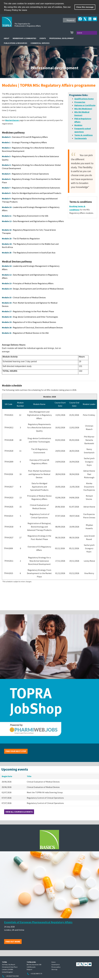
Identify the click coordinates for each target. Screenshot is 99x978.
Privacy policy (55, 967)
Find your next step (16, 751)
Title (29, 776)
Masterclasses (12, 120)
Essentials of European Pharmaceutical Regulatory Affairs (38, 922)
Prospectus (79, 102)
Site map (54, 969)
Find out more (13, 941)
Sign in (79, 33)
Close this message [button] (84, 7)
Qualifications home (84, 98)
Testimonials (80, 138)
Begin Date (7, 776)
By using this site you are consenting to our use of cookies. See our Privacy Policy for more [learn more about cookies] (37, 8)
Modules (78, 125)
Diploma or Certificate (84, 105)
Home (53, 962)
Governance (55, 964)
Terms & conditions (83, 135)
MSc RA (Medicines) (83, 108)
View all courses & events (19, 811)
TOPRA (26, 24)
